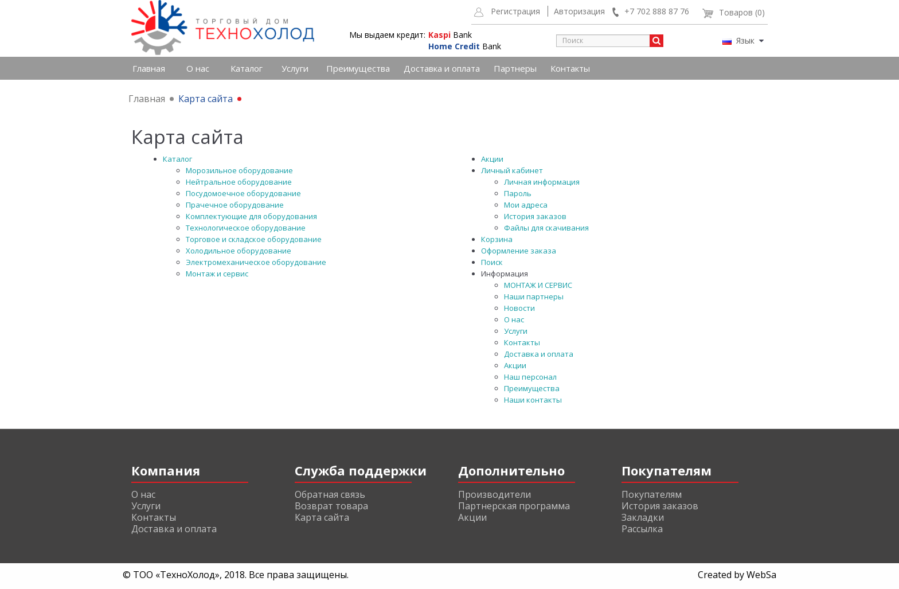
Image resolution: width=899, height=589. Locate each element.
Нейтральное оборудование (239, 182)
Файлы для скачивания (546, 228)
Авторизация (579, 11)
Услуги (295, 68)
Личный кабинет (512, 170)
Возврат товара (331, 506)
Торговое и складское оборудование (254, 239)
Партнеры (515, 68)
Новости (519, 308)
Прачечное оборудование (235, 205)
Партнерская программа (514, 506)
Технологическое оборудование (246, 228)
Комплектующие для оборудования (251, 216)
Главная (148, 68)
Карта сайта (205, 98)
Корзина (497, 239)
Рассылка (642, 529)
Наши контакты (533, 400)
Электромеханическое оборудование (256, 262)
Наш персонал (530, 377)
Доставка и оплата (442, 68)
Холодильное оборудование (238, 250)
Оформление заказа (518, 250)
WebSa (761, 574)
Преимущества (358, 68)
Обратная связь (330, 494)
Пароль (517, 193)
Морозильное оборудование (239, 170)
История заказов (535, 216)
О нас (197, 68)
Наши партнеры (534, 296)
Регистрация (515, 11)
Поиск (492, 262)
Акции (492, 159)
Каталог (246, 68)
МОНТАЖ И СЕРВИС (538, 285)
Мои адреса (526, 205)
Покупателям (652, 494)
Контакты (570, 68)
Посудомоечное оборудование (243, 193)
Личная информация (542, 182)
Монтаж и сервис (217, 273)
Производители (494, 494)
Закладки (643, 517)
